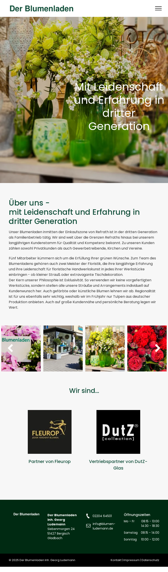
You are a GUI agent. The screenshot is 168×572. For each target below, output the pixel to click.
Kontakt (116, 560)
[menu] (158, 8)
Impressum (131, 560)
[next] (158, 348)
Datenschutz (150, 560)
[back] (10, 348)
